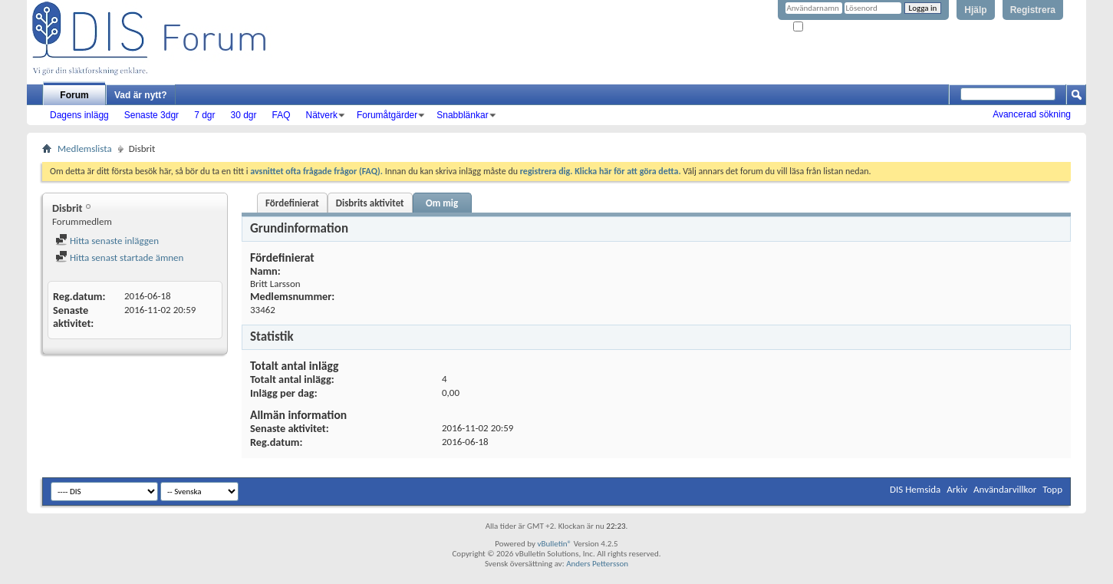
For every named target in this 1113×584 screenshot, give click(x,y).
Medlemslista (85, 148)
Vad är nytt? (140, 95)
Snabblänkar (462, 115)
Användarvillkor (1004, 489)
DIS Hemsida (915, 489)
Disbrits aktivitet (370, 203)
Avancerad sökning (1032, 114)
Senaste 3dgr (151, 115)
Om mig (442, 203)
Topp (1052, 489)
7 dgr (204, 115)
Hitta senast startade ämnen (119, 257)
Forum (74, 95)
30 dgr (243, 115)
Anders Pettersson (597, 564)
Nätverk (322, 115)
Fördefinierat (292, 203)
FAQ (281, 115)
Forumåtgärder (387, 115)
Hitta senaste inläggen (107, 240)
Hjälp (975, 10)
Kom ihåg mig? (824, 27)
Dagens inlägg (79, 115)
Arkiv (957, 489)
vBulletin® (554, 544)
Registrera (1032, 10)
